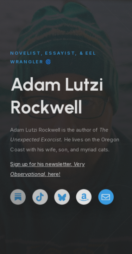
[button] (18, 197)
